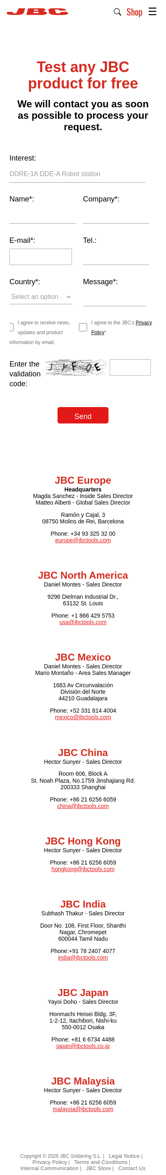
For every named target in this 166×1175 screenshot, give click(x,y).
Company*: (101, 199)
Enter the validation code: (25, 374)
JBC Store (98, 1168)
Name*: (21, 199)
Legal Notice (125, 1156)
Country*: (24, 282)
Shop (135, 11)
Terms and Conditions (101, 1162)
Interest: (22, 158)
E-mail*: (22, 240)
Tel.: (90, 240)
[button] (117, 11)
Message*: (100, 282)
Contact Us (131, 1168)
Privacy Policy (49, 1162)
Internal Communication (50, 1168)
